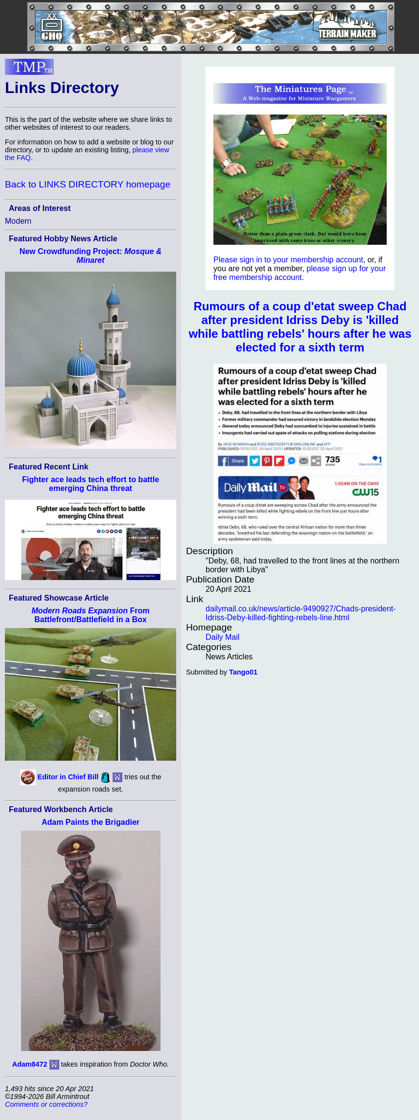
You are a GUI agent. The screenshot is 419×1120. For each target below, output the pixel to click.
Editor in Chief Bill (68, 777)
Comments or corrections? (46, 1104)
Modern (18, 221)
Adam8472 (29, 1064)
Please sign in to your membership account (288, 260)
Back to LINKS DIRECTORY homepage (87, 184)
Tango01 (243, 672)
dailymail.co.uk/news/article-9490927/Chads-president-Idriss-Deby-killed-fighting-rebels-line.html (301, 613)
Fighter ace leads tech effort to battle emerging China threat (90, 483)
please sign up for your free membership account (299, 272)
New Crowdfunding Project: (91, 255)
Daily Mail (222, 637)
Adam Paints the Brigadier (91, 822)
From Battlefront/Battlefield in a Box (91, 615)
